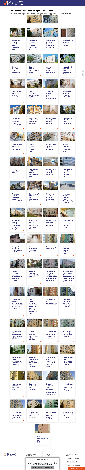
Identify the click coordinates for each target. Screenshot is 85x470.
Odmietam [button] (40, 467)
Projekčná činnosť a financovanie (73, 465)
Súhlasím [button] (34, 467)
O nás (48, 455)
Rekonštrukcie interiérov (71, 461)
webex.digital (79, 468)
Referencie (49, 457)
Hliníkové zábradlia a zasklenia (72, 457)
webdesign (73, 468)
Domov (48, 454)
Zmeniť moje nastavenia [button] (48, 467)
